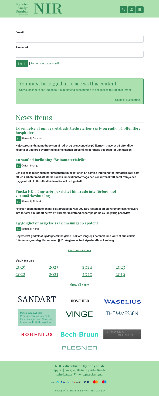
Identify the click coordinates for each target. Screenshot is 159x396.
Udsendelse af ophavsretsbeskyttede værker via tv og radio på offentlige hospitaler (78, 130)
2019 (120, 274)
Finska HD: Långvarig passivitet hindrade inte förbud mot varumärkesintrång (66, 193)
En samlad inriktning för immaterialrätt (51, 159)
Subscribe (133, 100)
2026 (21, 266)
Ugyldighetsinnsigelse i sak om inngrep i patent (57, 222)
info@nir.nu (64, 374)
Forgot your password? (45, 63)
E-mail (20, 32)
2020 (87, 274)
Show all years (79, 284)
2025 (53, 266)
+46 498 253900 (93, 374)
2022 (20, 274)
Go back (120, 100)
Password (22, 47)
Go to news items (79, 250)
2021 (53, 274)
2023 (120, 266)
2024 (87, 266)
